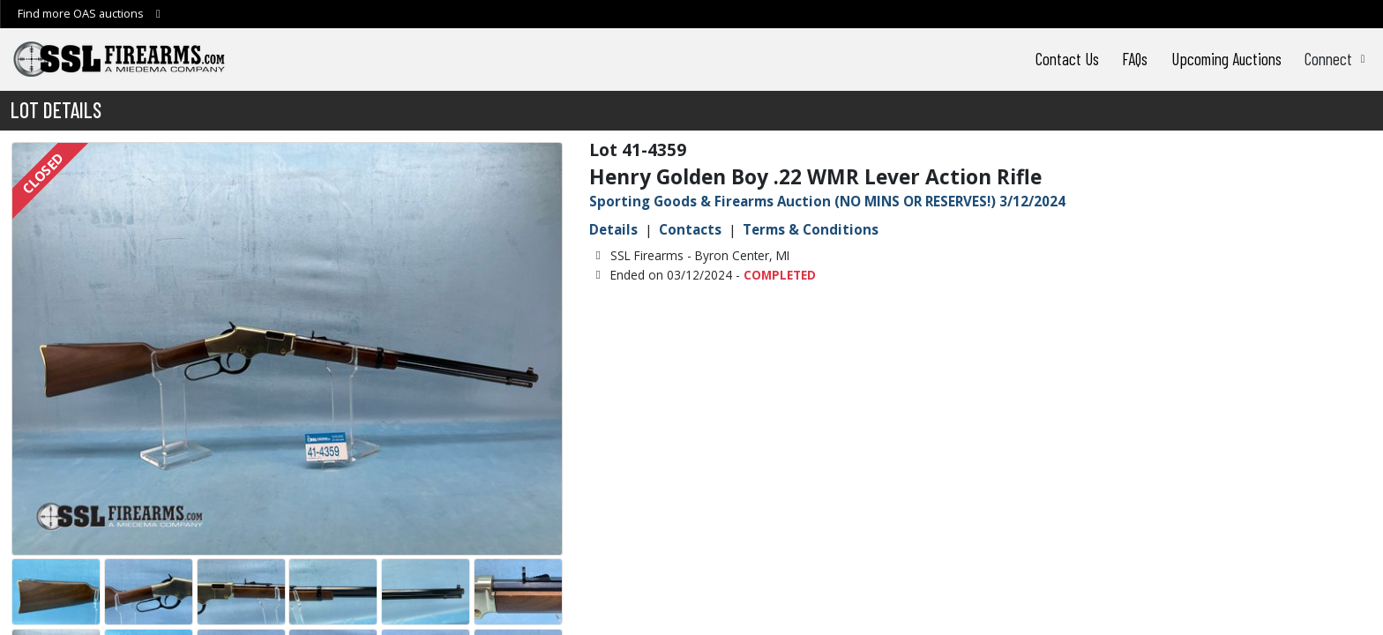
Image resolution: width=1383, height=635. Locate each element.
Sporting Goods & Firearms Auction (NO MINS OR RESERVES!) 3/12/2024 (827, 201)
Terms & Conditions (810, 229)
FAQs (1135, 59)
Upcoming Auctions (1226, 59)
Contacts (690, 229)
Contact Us (1067, 59)
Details (613, 229)
